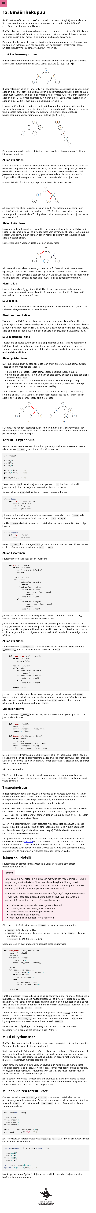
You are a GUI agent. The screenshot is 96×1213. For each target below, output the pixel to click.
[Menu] (3, 3)
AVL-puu (28, 841)
